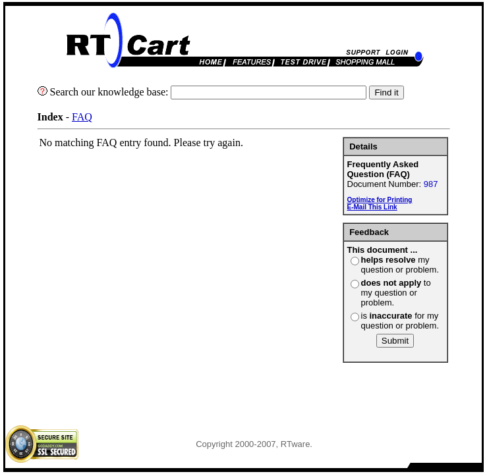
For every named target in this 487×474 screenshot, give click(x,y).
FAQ (82, 116)
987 (431, 184)
